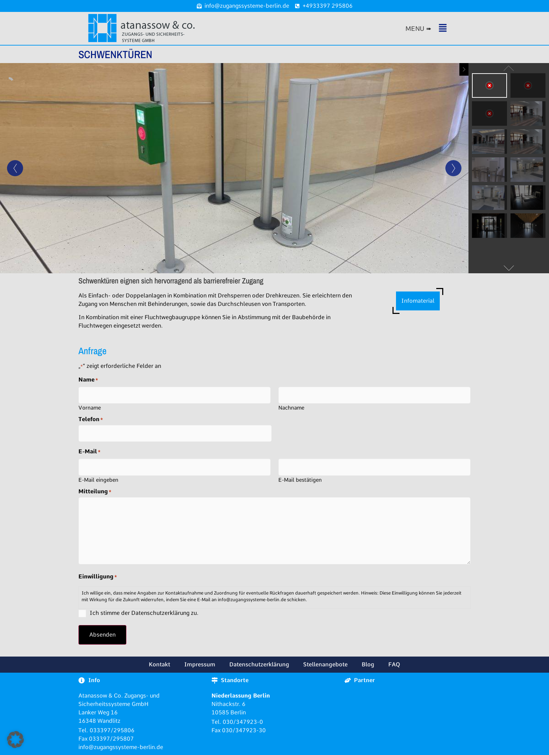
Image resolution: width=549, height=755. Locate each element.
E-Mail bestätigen (300, 480)
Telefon (90, 419)
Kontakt (159, 664)
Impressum (199, 664)
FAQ (394, 664)
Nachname (291, 408)
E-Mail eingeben (98, 480)
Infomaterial (418, 300)
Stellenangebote (325, 664)
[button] (437, 28)
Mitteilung (94, 491)
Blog (368, 664)
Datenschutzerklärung (259, 664)
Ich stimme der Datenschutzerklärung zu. (144, 613)
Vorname (89, 408)
